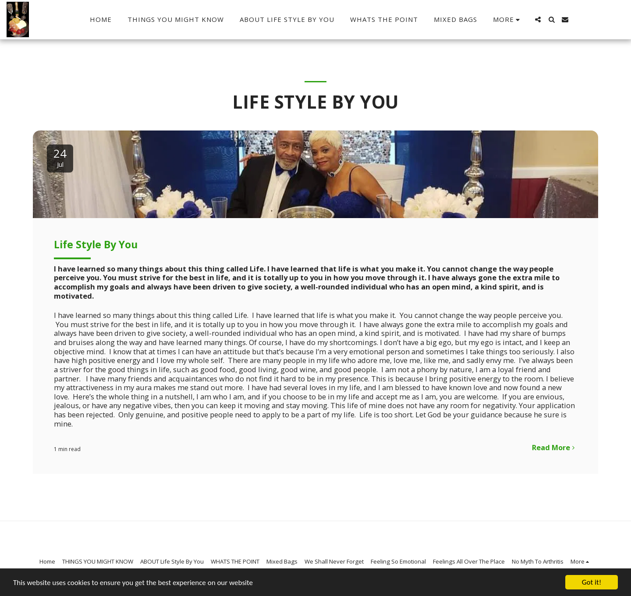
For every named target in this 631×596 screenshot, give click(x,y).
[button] (538, 19)
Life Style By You (96, 244)
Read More (555, 447)
